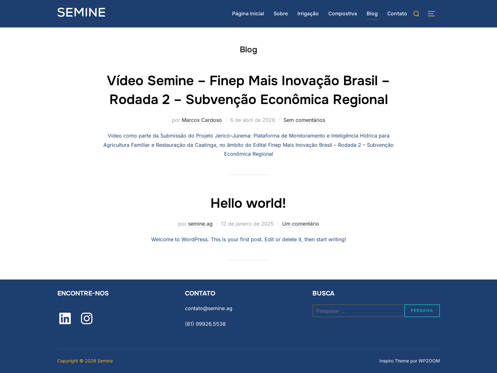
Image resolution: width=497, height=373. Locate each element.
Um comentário (300, 223)
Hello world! (248, 203)
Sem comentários (304, 120)
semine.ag (200, 223)
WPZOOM (429, 360)
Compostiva (342, 13)
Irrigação (308, 13)
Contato (397, 13)
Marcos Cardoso (202, 120)
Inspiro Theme (394, 360)
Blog (372, 13)
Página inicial (248, 13)
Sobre (281, 13)
